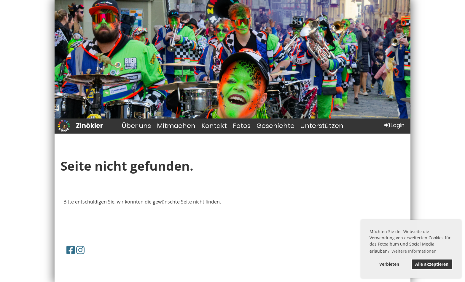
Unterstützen (321, 125)
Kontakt (214, 125)
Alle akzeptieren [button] (431, 264)
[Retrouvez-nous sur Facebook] (70, 249)
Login (394, 125)
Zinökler (89, 125)
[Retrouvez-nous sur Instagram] (80, 249)
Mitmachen (176, 125)
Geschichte (275, 125)
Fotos (242, 125)
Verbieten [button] (389, 264)
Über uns (136, 125)
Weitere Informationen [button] (414, 251)
